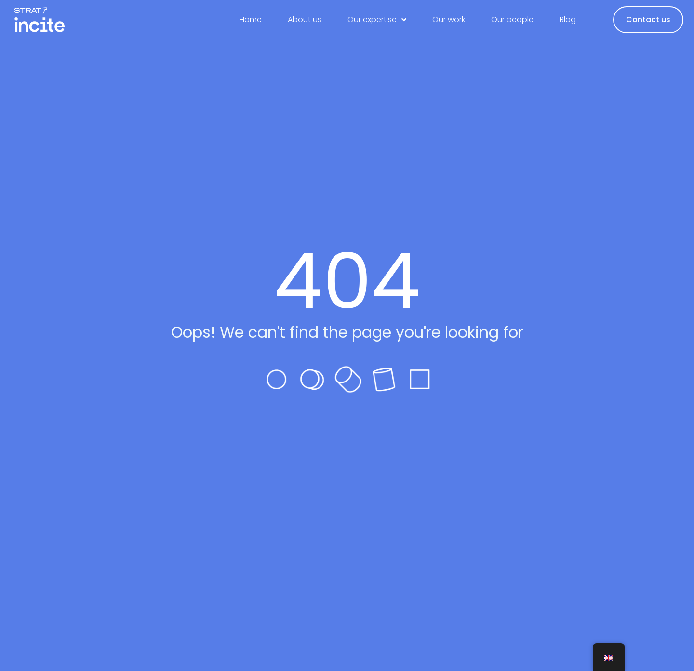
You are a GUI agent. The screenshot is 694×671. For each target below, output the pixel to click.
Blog (568, 19)
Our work (448, 19)
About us (304, 19)
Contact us (648, 19)
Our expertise (376, 19)
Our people (512, 19)
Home (251, 19)
